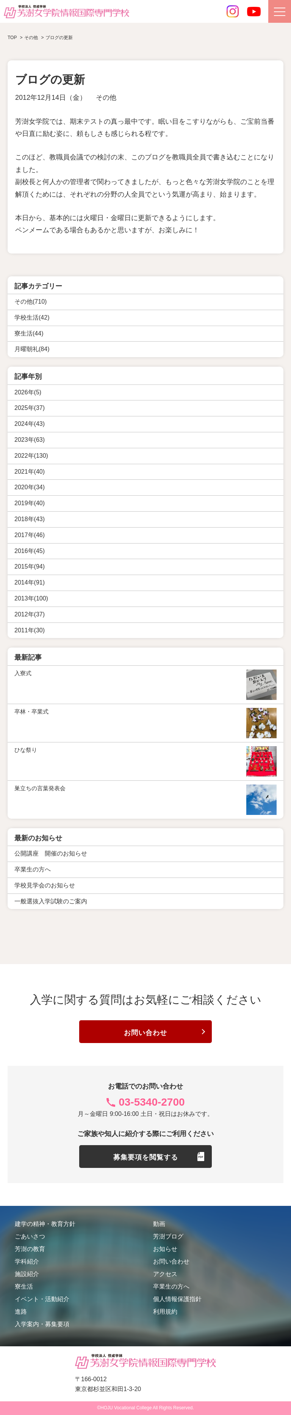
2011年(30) (29, 630)
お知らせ (165, 1249)
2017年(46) (29, 535)
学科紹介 (27, 1261)
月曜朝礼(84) (31, 349)
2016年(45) (29, 551)
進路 (21, 1311)
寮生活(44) (28, 333)
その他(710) (30, 301)
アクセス (165, 1274)
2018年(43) (29, 519)
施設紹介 (27, 1274)
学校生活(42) (31, 317)
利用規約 (165, 1311)
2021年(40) (29, 471)
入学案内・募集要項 (42, 1324)
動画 (159, 1224)
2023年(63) (29, 439)
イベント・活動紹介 (42, 1299)
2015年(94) (29, 566)
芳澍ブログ (168, 1236)
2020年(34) (29, 487)
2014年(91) (29, 582)
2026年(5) (27, 392)
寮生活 (24, 1286)
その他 (106, 97)
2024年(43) (29, 424)
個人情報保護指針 (177, 1299)
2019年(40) (29, 503)
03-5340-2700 (152, 1102)
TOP (12, 37)
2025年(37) (29, 408)
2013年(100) (31, 598)
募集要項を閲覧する (145, 1157)
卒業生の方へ (171, 1286)
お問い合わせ (145, 1032)
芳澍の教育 (30, 1249)
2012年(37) (29, 614)
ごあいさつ (30, 1236)
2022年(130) (31, 455)
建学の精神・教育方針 (45, 1224)
